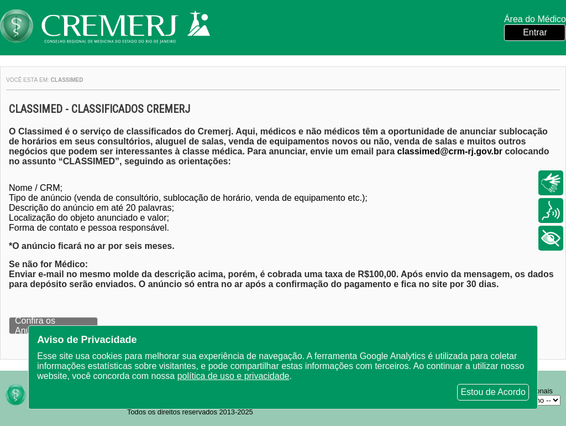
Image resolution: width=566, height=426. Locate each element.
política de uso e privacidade (233, 376)
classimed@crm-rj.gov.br (449, 151)
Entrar (535, 32)
